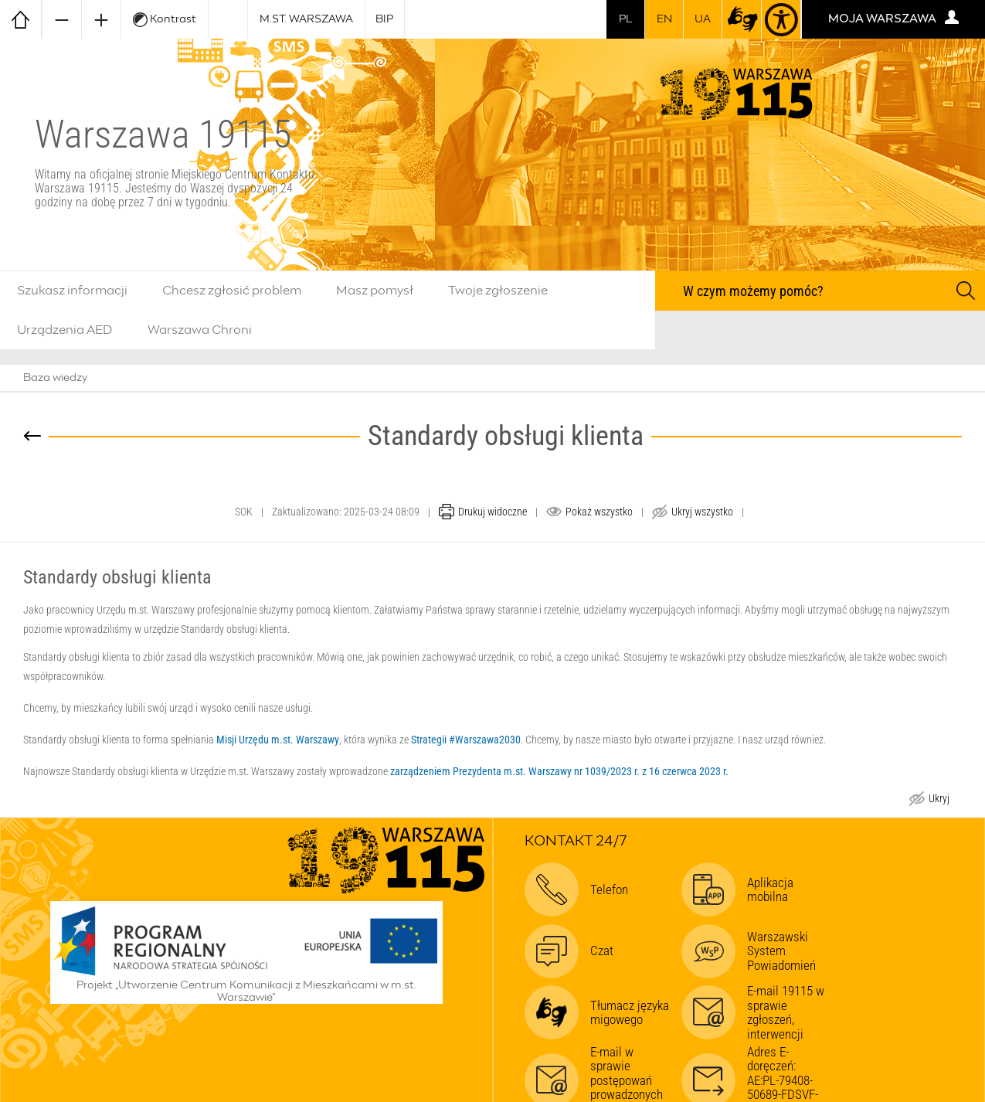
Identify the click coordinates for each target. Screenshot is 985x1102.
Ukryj (938, 800)
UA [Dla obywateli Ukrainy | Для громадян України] (703, 19)
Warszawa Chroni (200, 330)
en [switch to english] (664, 19)
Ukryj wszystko (702, 511)
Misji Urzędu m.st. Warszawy (277, 739)
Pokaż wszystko (599, 511)
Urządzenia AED (65, 330)
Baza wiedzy (55, 377)
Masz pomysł (374, 290)
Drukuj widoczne (492, 511)
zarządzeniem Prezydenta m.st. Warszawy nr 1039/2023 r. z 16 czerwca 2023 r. (559, 771)
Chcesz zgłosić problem (231, 290)
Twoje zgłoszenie (498, 290)
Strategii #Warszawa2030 (466, 739)
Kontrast (164, 19)
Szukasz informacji (72, 290)
